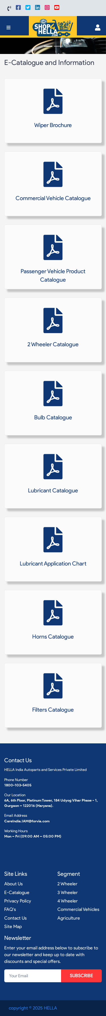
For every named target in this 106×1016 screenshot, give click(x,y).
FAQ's (10, 909)
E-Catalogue (16, 892)
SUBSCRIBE (81, 975)
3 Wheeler (67, 892)
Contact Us (15, 918)
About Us (13, 883)
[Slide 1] (48, 46)
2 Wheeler (67, 883)
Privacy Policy (17, 901)
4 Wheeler (67, 901)
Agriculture (68, 918)
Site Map (13, 926)
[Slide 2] (58, 46)
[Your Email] (32, 975)
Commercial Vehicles (78, 909)
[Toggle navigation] (8, 28)
